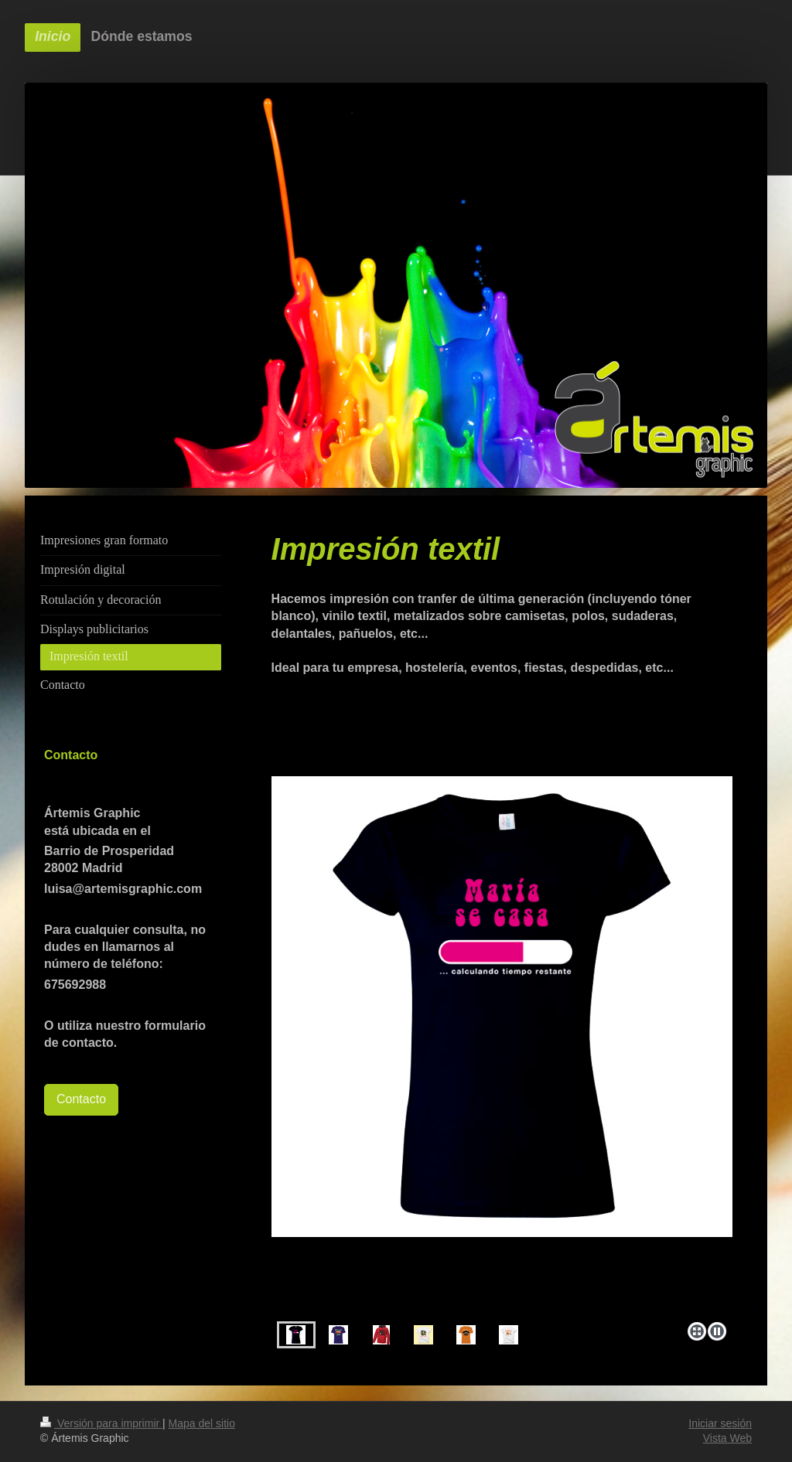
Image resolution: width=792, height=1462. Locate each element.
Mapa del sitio (202, 1423)
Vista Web (727, 1438)
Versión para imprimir (101, 1423)
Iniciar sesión (720, 1423)
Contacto (81, 1099)
